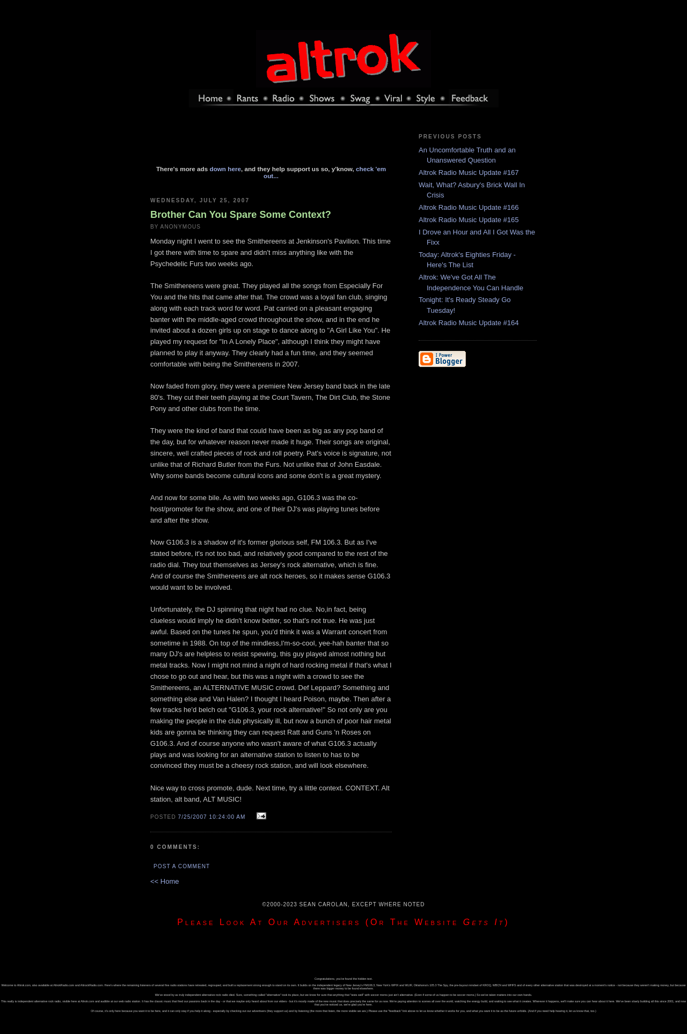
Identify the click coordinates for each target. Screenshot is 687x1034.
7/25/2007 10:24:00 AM (212, 817)
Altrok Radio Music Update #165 (468, 220)
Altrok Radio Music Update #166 (468, 207)
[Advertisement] (271, 141)
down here (225, 168)
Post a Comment (182, 866)
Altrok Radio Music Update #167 (468, 172)
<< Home (164, 881)
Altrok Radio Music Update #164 (468, 323)
